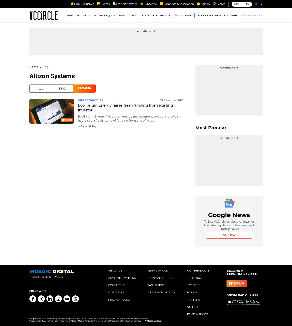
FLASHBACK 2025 (209, 15)
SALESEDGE (195, 307)
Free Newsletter (125, 3)
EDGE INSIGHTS (197, 314)
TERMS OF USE (158, 270)
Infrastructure (91, 100)
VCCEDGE (193, 285)
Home (33, 67)
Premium (84, 88)
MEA (246, 4)
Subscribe (148, 3)
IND (236, 4)
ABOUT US (115, 270)
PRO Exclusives (82, 3)
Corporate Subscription (177, 3)
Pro (62, 88)
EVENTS (192, 292)
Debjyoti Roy (88, 126)
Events (103, 3)
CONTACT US (117, 285)
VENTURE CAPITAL (78, 15)
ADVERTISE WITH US (122, 277)
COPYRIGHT (116, 292)
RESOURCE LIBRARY (161, 292)
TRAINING (193, 299)
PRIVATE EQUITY (105, 15)
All (40, 88)
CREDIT (132, 15)
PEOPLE (165, 15)
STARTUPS (230, 15)
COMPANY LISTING (160, 277)
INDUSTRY (147, 15)
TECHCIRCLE (195, 277)
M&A (122, 15)
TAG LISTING (156, 285)
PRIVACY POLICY (119, 299)
